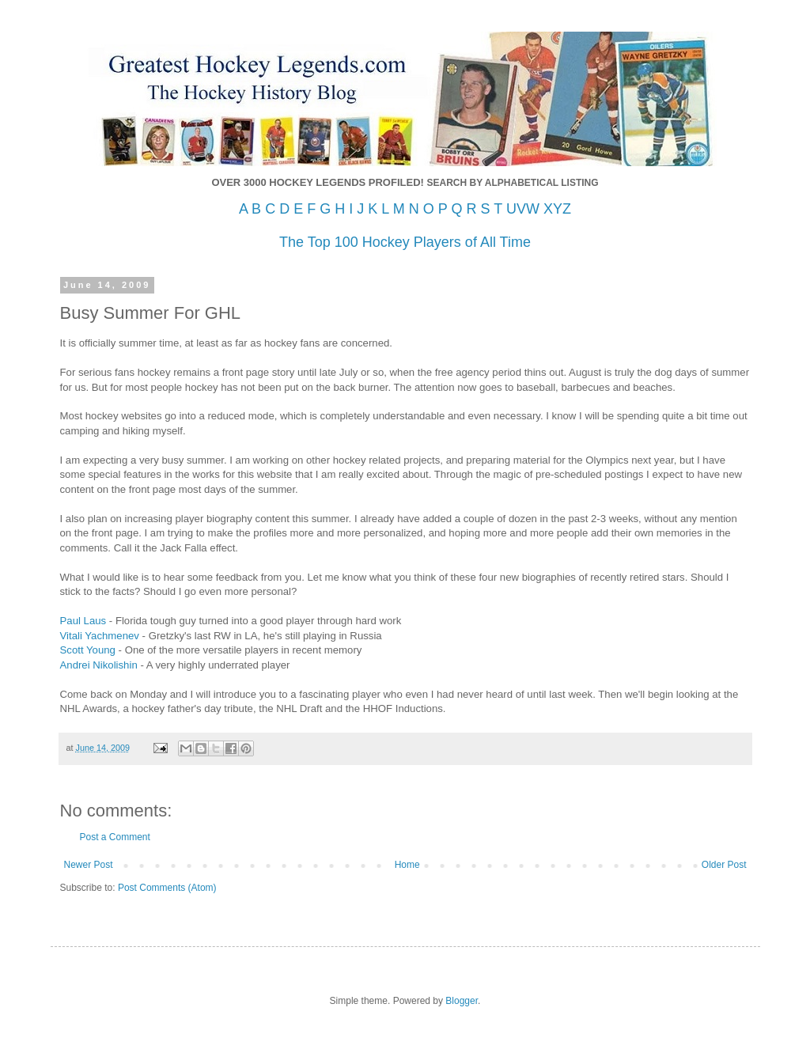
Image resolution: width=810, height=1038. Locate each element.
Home (407, 864)
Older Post (724, 864)
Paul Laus (83, 621)
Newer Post (88, 864)
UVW (522, 209)
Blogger (461, 1000)
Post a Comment (115, 837)
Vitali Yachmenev (99, 636)
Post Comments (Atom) (167, 887)
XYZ (557, 209)
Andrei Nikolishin (99, 665)
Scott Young (87, 650)
